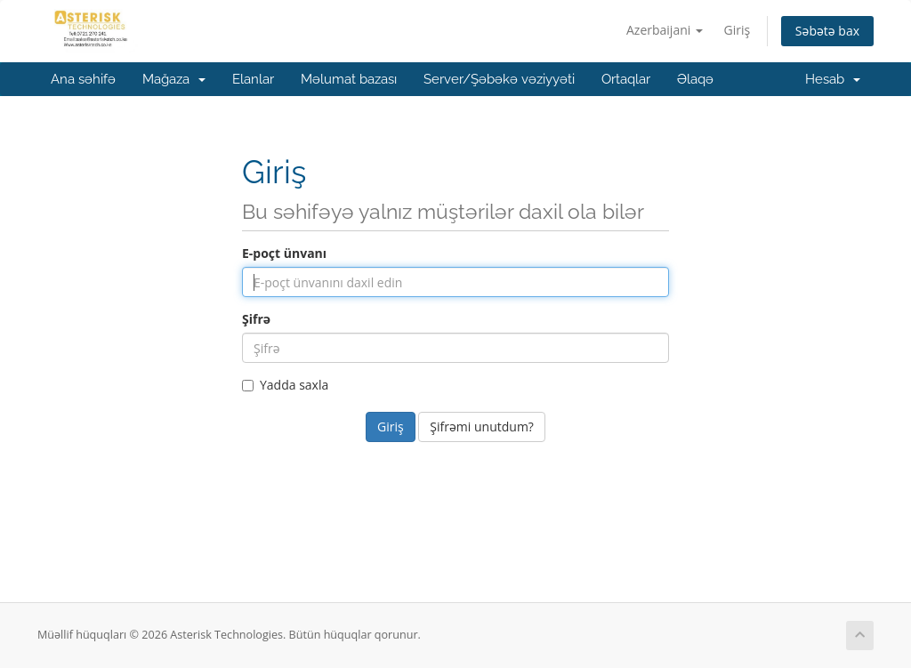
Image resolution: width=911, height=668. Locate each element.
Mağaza (174, 79)
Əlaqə (695, 79)
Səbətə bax (827, 30)
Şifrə (256, 318)
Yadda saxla (285, 384)
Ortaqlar (625, 79)
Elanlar (253, 79)
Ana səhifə (83, 79)
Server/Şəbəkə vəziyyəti (499, 79)
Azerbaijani (664, 29)
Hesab (832, 79)
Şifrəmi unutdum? (482, 426)
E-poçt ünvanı (284, 253)
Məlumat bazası (349, 79)
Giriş (737, 29)
